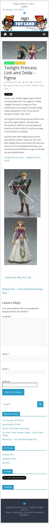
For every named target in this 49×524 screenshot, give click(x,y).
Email (5, 369)
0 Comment (35, 82)
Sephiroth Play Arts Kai (16, 277)
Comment (6, 316)
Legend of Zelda (12, 85)
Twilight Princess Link (13, 157)
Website (6, 381)
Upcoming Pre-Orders (11, 424)
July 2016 (6, 462)
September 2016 (9, 458)
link (21, 85)
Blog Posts (9, 63)
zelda (6, 89)
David (27, 82)
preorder (26, 85)
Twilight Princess (37, 85)
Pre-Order (20, 63)
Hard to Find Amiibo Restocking (15, 428)
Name (5, 354)
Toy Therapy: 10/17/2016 (13, 9)
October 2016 (8, 454)
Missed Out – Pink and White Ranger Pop (22, 290)
